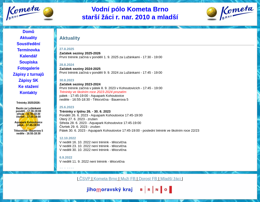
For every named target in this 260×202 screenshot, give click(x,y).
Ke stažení (28, 86)
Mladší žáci (170, 179)
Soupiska (28, 62)
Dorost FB (148, 179)
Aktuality (28, 38)
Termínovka (28, 50)
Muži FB (128, 179)
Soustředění (28, 44)
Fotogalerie (28, 68)
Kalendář (28, 56)
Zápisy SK (28, 80)
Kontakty (28, 92)
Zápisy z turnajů (28, 74)
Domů (28, 31)
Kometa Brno (105, 179)
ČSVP (84, 179)
